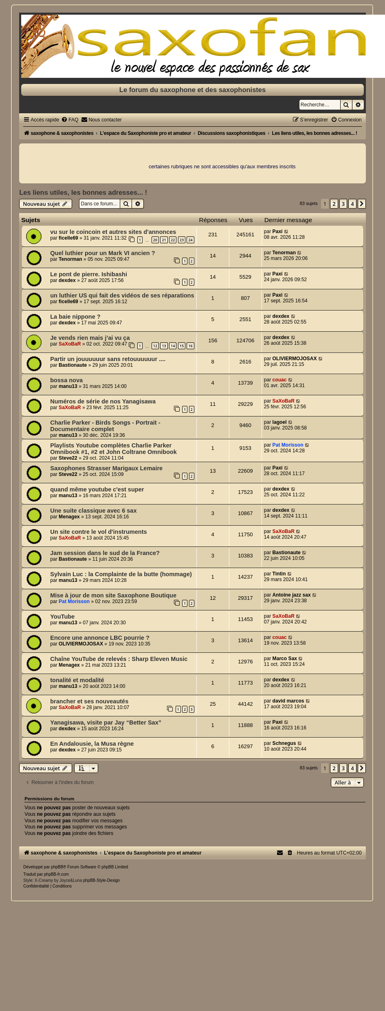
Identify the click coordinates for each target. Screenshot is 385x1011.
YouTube (62, 616)
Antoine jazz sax (292, 595)
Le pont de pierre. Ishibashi (88, 274)
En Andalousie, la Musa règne (92, 743)
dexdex (67, 280)
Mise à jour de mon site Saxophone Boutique (113, 595)
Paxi (278, 231)
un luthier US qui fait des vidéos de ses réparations (122, 295)
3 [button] (343, 203)
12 (155, 345)
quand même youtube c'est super (97, 489)
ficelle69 (68, 238)
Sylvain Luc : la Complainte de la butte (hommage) (121, 574)
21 (164, 239)
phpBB (57, 867)
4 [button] (352, 203)
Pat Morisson (288, 445)
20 (155, 239)
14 (173, 345)
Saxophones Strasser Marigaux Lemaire (106, 468)
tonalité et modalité (77, 680)
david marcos (288, 701)
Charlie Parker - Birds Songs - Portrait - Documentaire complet (105, 425)
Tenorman (70, 259)
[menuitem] (69, 120)
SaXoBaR (70, 344)
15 (182, 345)
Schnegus (284, 743)
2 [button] (333, 203)
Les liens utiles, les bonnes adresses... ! (83, 192)
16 (190, 345)
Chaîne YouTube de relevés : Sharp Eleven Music (118, 659)
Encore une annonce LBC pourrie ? (100, 637)
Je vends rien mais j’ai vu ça (90, 338)
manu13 (68, 386)
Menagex (69, 517)
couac (280, 380)
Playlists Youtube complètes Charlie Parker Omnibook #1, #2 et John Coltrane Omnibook (113, 448)
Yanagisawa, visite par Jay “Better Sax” (105, 722)
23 (182, 239)
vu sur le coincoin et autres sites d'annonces (113, 232)
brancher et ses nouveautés (89, 701)
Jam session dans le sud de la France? (105, 553)
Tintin (279, 574)
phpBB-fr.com (56, 874)
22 (173, 239)
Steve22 (68, 458)
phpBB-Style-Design (101, 880)
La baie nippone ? (75, 316)
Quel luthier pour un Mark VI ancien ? (102, 253)
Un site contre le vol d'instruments (98, 532)
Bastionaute (73, 365)
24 (190, 239)
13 (164, 345)
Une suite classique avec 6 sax (93, 510)
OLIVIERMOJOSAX (295, 358)
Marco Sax (285, 658)
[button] (362, 204)
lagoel (280, 422)
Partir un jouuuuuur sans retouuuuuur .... (107, 359)
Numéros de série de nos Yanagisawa (103, 401)
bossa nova (66, 380)
